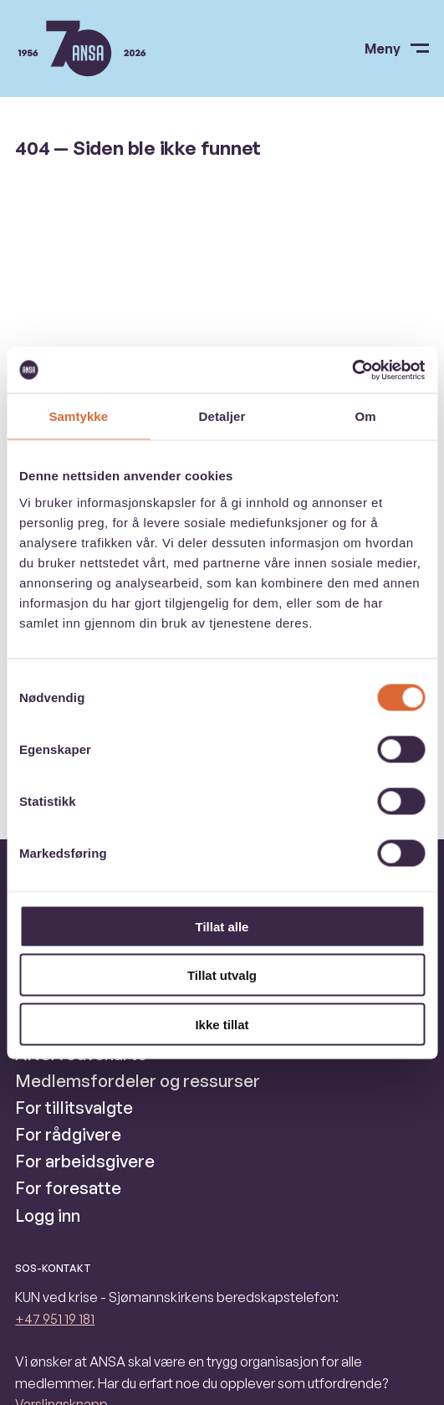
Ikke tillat (221, 1024)
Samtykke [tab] (78, 416)
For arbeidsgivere (85, 1161)
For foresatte (68, 1187)
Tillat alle (222, 926)
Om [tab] (365, 416)
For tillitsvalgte (74, 1107)
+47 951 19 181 (54, 1318)
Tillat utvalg (222, 975)
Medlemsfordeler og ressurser (137, 1080)
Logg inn (47, 1215)
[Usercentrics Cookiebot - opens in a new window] (351, 370)
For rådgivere (68, 1134)
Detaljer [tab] (222, 416)
